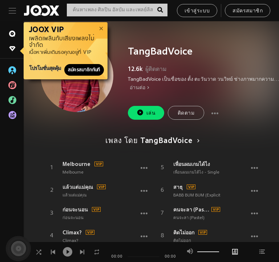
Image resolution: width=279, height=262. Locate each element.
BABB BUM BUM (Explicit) (197, 195)
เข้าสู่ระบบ (197, 11)
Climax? (72, 232)
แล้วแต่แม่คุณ (77, 187)
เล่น (146, 112)
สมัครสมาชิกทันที (84, 69)
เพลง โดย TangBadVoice (151, 141)
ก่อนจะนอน (75, 210)
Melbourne (76, 164)
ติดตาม (186, 113)
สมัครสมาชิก (247, 11)
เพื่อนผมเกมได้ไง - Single (196, 172)
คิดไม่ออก (183, 232)
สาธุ (178, 187)
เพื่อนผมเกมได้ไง (191, 164)
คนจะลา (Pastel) (191, 210)
